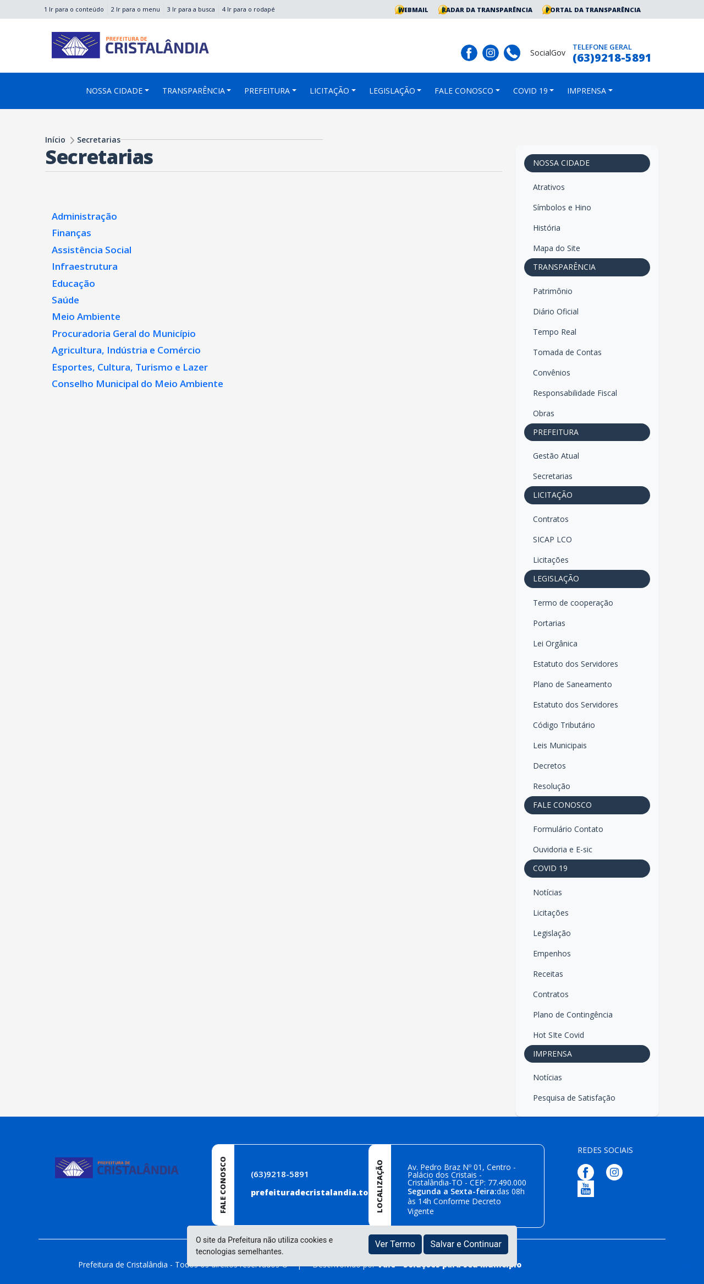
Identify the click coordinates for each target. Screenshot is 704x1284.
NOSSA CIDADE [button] (114, 90)
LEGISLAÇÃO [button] (392, 90)
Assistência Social (91, 249)
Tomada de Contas (567, 352)
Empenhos (552, 953)
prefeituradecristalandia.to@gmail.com (335, 1192)
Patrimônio (553, 291)
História (546, 227)
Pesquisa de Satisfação (574, 1097)
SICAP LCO (552, 539)
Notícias (547, 892)
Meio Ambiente (86, 316)
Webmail (413, 10)
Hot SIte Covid (558, 1035)
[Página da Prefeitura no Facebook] (470, 51)
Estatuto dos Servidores (575, 664)
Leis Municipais (560, 745)
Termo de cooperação (573, 602)
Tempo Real (554, 332)
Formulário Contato (568, 829)
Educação (73, 283)
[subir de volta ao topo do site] (685, 1268)
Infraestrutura (85, 266)
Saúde (65, 299)
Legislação (552, 933)
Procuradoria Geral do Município (124, 333)
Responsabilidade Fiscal (575, 393)
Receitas (548, 974)
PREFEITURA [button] (267, 90)
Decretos (549, 765)
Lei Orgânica (555, 643)
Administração (84, 216)
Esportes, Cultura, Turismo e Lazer (130, 367)
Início (55, 139)
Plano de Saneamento (572, 684)
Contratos (551, 519)
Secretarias (98, 139)
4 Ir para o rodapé (248, 9)
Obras (543, 413)
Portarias (549, 623)
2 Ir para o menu (135, 9)
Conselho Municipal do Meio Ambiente (137, 383)
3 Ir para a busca (191, 9)
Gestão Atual (556, 455)
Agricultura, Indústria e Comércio (126, 350)
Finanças (71, 232)
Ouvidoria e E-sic (562, 849)
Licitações (551, 559)
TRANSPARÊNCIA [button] (193, 90)
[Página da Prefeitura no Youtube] (589, 1188)
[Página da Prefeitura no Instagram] (492, 51)
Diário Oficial (556, 311)
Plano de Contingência (573, 1014)
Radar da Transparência (487, 10)
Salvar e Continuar (466, 1244)
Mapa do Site (556, 248)
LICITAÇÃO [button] (329, 90)
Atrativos (549, 187)
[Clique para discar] (513, 51)
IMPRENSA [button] (586, 90)
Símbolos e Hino (562, 207)
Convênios (551, 372)
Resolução (551, 786)
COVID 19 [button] (530, 90)
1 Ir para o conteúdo (74, 9)
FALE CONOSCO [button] (464, 90)
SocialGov (547, 52)
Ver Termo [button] (395, 1244)
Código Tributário (564, 725)
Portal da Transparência (593, 10)
